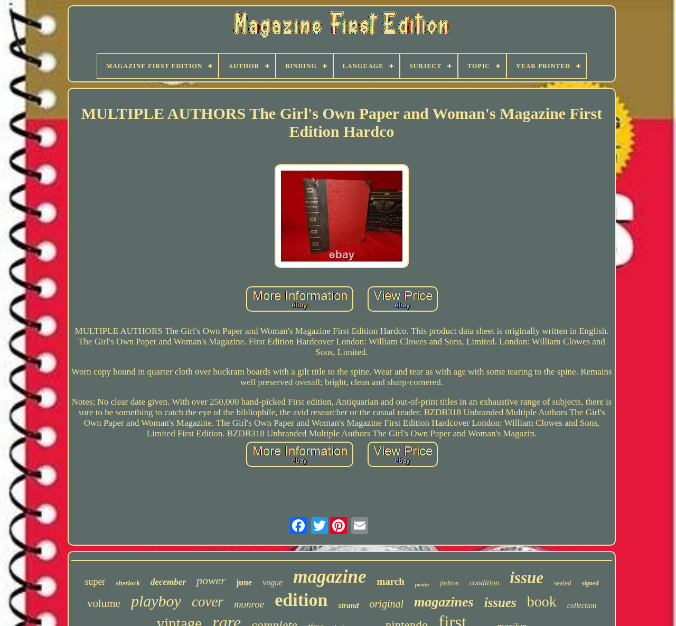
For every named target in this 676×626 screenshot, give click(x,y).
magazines (444, 602)
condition (485, 582)
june (244, 582)
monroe (249, 604)
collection (581, 606)
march (390, 581)
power (211, 580)
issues (500, 602)
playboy (156, 601)
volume (103, 603)
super (94, 581)
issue (526, 577)
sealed (562, 583)
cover (207, 602)
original (386, 604)
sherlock (128, 583)
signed (590, 583)
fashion (449, 583)
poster (422, 584)
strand (348, 605)
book (542, 601)
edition (301, 600)
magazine (329, 576)
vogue (272, 582)
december (168, 582)
